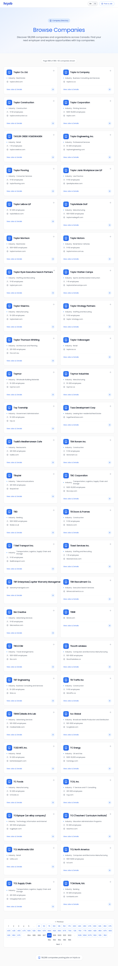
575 (44, 931)
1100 (94, 935)
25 (39, 926)
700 (69, 931)
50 (44, 926)
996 (39, 935)
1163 (54, 940)
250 (84, 926)
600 (49, 931)
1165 (64, 940)
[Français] (93, 3)
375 (110, 926)
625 (54, 931)
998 (49, 935)
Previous (59, 922)
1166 (69, 940)
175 (69, 926)
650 (59, 931)
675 (64, 931)
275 (89, 926)
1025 (79, 935)
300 (94, 926)
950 (13, 935)
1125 (100, 935)
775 (84, 931)
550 (39, 931)
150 (64, 926)
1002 (69, 935)
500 (29, 931)
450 (19, 931)
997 (44, 935)
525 (34, 931)
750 (79, 931)
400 (8, 931)
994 (29, 935)
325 (99, 926)
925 (8, 935)
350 (104, 926)
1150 (105, 935)
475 (24, 931)
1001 (64, 935)
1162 (49, 940)
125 (59, 926)
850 (100, 931)
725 (74, 931)
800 (89, 931)
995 (34, 935)
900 (110, 931)
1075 (90, 935)
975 (18, 935)
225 (79, 926)
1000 (59, 935)
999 (54, 935)
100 (54, 926)
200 (74, 926)
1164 (59, 940)
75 (49, 926)
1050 (85, 935)
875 (105, 931)
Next (59, 944)
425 (13, 931)
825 (95, 931)
